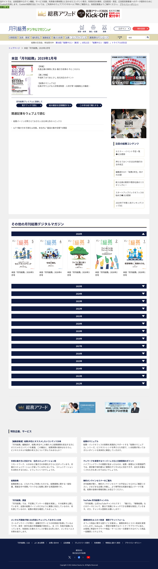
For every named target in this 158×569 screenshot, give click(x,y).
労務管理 (13, 37)
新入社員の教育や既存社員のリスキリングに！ (130, 183)
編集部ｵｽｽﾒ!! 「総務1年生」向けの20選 (129, 173)
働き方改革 (58, 37)
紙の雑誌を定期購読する (60, 105)
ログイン (124, 28)
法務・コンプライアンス (76, 37)
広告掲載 (67, 543)
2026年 (79, 233)
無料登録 (142, 28)
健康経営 (46, 37)
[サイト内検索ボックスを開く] (147, 37)
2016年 (79, 353)
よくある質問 (39, 543)
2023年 (79, 301)
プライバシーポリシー (133, 543)
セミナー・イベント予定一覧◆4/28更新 (128, 152)
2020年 (79, 323)
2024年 (79, 293)
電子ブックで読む (32, 105)
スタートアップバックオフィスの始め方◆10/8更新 (130, 194)
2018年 (79, 338)
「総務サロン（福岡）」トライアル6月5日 (109, 42)
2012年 (79, 383)
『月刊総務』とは (23, 543)
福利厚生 (36, 37)
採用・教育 (24, 37)
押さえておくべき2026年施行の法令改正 (129, 163)
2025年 (79, 286)
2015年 (79, 361)
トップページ (14, 48)
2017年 (79, 346)
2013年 (79, 376)
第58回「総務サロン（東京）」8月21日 (72, 42)
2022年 (79, 308)
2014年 (79, 368)
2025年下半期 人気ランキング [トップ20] (130, 204)
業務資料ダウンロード (98, 37)
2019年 (79, 331)
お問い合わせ (54, 543)
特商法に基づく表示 (113, 543)
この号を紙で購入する (90, 105)
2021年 (79, 316)
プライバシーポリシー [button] (129, 4)
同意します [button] (4, 7)
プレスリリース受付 (82, 543)
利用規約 (97, 543)
